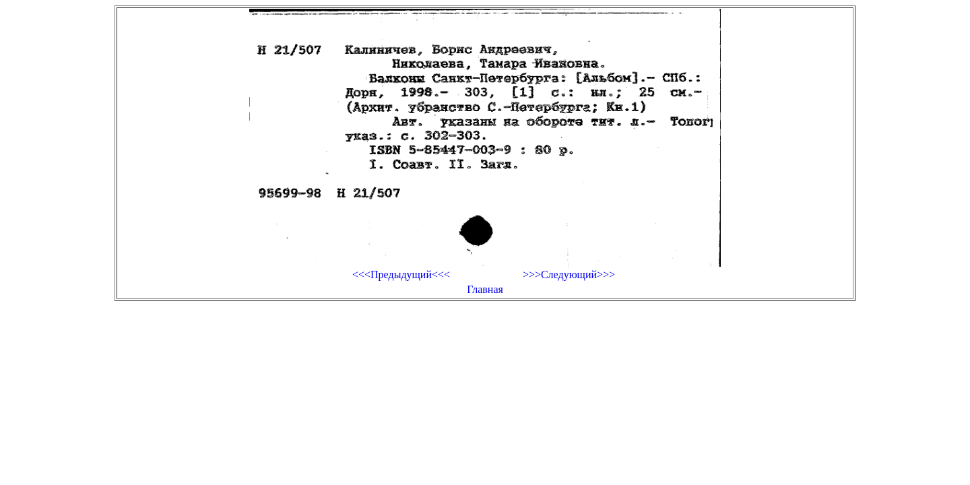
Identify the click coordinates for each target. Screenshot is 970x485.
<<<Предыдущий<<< (401, 274)
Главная (485, 289)
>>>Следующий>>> (569, 274)
